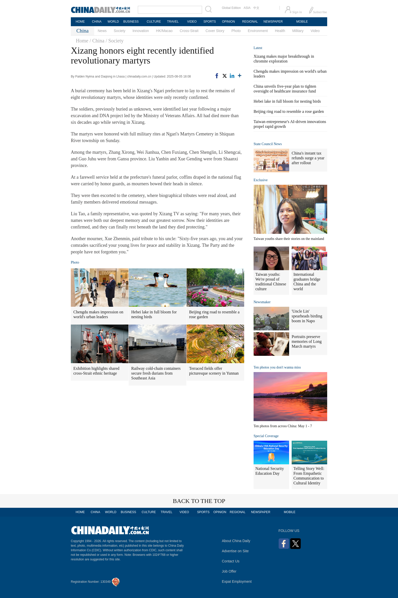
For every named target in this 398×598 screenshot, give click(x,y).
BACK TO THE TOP (199, 501)
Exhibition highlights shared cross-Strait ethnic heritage (96, 370)
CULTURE (154, 21)
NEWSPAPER (272, 21)
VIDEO (191, 21)
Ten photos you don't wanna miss (277, 367)
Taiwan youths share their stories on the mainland (289, 239)
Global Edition (231, 8)
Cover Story (215, 31)
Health (280, 31)
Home (82, 40)
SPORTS (209, 21)
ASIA (247, 8)
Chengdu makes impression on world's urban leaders (98, 314)
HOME (80, 21)
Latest (258, 48)
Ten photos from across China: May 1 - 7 (283, 426)
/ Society (115, 40)
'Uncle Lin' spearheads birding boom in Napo (307, 316)
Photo (236, 31)
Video (315, 31)
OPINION (228, 21)
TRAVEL (173, 21)
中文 (256, 8)
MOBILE (302, 21)
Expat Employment (237, 581)
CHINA (96, 21)
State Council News (268, 144)
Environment (258, 31)
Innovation (140, 31)
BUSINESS (131, 21)
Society (119, 31)
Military (297, 31)
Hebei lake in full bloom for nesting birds (154, 314)
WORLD (113, 21)
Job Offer (229, 571)
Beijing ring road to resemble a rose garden (214, 314)
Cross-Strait (189, 31)
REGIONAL (250, 21)
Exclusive (261, 180)
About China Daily (236, 541)
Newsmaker (262, 302)
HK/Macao (164, 31)
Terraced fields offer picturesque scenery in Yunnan (214, 370)
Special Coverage (266, 436)
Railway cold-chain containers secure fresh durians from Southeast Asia (156, 373)
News (102, 31)
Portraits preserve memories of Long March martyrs (307, 341)
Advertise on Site (235, 551)
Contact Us (230, 561)
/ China (97, 40)
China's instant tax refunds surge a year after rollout (308, 158)
